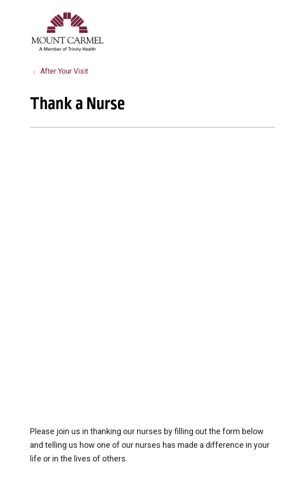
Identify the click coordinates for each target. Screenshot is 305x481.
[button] (273, 17)
